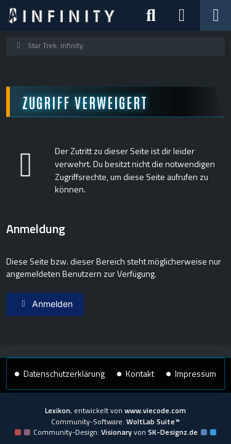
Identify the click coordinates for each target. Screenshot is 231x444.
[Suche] (151, 15)
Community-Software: (115, 421)
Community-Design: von (115, 432)
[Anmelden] (181, 15)
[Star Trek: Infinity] (62, 15)
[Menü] (215, 15)
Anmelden (45, 303)
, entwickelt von (115, 410)
